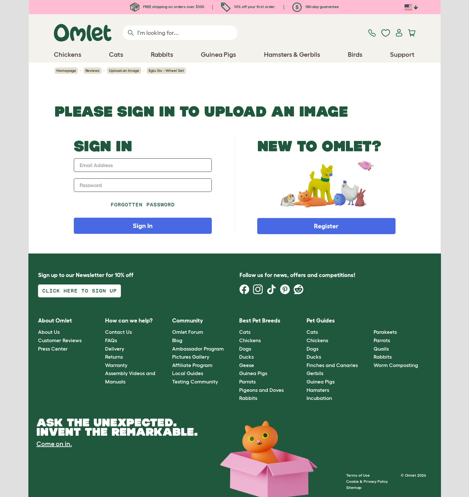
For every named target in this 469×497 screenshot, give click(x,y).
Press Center (53, 349)
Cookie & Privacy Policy (367, 481)
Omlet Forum (187, 332)
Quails (381, 349)
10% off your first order (248, 7)
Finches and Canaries (332, 365)
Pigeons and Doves (261, 390)
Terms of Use (358, 475)
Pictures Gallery (190, 357)
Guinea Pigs (253, 373)
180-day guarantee (315, 7)
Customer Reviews (60, 340)
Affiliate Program (192, 365)
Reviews (92, 70)
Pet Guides (321, 320)
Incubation (319, 398)
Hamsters (318, 390)
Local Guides (187, 373)
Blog (177, 340)
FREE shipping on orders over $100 (167, 7)
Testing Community (195, 381)
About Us (49, 332)
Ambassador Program (198, 349)
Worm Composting (396, 365)
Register (326, 226)
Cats (244, 332)
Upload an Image (124, 70)
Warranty (116, 365)
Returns (114, 357)
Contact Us (118, 332)
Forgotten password (143, 204)
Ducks (246, 357)
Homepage (66, 70)
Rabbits (248, 398)
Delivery (114, 349)
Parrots (247, 381)
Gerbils (315, 373)
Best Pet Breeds (259, 320)
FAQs (111, 340)
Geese (246, 365)
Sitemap (353, 487)
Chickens (250, 340)
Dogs (245, 349)
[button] (369, 320)
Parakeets (385, 332)
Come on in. (54, 443)
